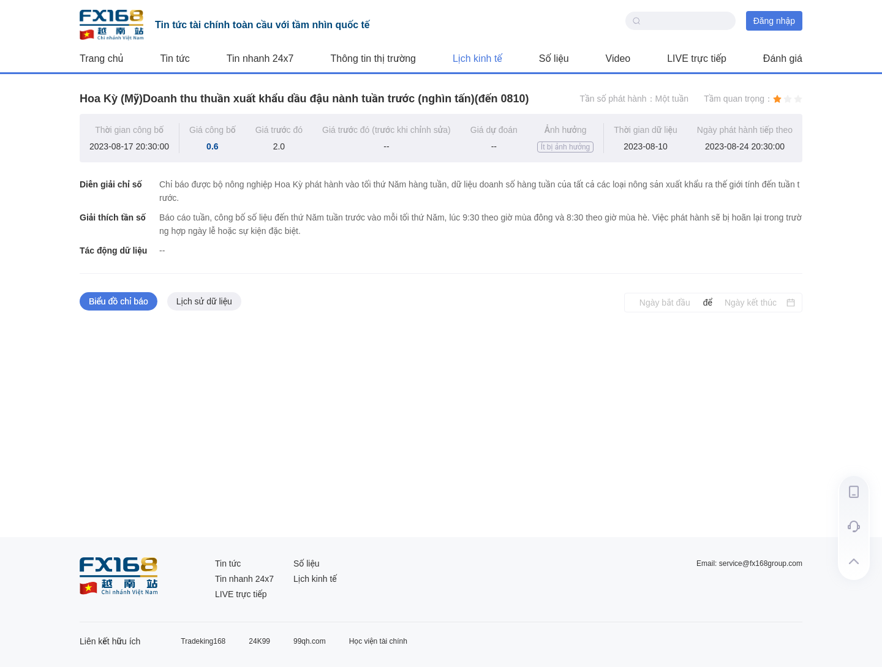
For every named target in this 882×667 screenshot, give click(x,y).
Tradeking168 (203, 641)
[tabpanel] (441, 425)
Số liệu (554, 58)
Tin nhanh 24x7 (260, 58)
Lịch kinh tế (477, 58)
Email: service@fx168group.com (749, 563)
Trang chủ (101, 58)
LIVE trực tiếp (696, 58)
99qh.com (309, 641)
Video (618, 58)
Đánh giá (782, 58)
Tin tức (174, 58)
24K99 (259, 641)
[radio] (777, 98)
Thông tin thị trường (373, 58)
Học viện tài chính (378, 641)
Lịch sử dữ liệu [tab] (204, 301)
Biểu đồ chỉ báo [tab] (118, 301)
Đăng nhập (774, 21)
